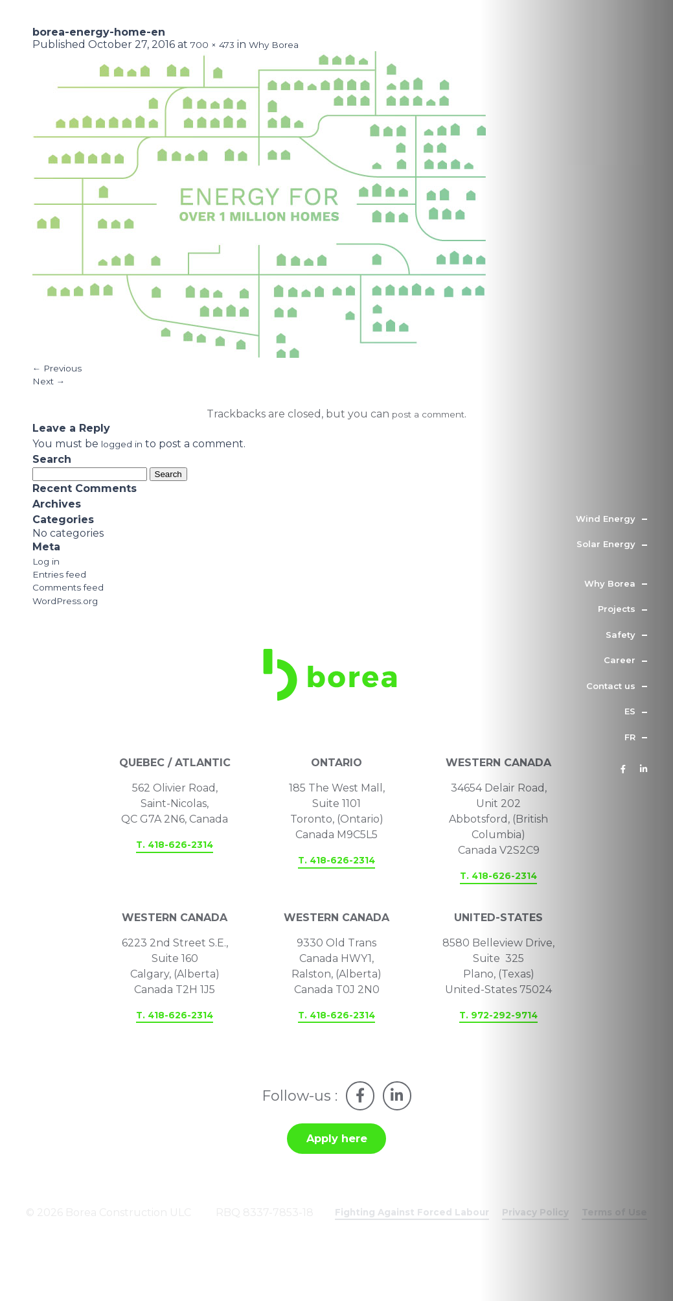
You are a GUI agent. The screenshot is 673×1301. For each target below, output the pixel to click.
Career (619, 660)
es (629, 711)
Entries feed (63, 590)
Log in (47, 574)
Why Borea (609, 583)
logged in (125, 456)
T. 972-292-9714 (498, 1045)
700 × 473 (215, 47)
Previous (61, 374)
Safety (620, 634)
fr (629, 737)
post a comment (428, 425)
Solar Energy (605, 544)
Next (51, 390)
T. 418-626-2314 (174, 874)
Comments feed (74, 606)
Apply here (336, 1174)
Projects (616, 609)
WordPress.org (70, 621)
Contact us (610, 686)
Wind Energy (605, 518)
